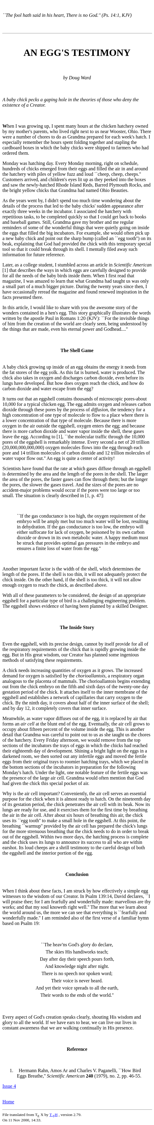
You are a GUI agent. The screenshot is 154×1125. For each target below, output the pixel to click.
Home (8, 1101)
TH (53, 1114)
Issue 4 (9, 1086)
